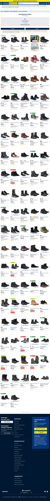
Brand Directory (17, 436)
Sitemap (15, 470)
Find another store (25, 24)
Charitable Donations (18, 482)
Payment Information (18, 449)
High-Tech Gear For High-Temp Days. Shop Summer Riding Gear (25, 0)
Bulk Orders (16, 447)
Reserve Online (17, 427)
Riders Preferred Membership (19, 425)
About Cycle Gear (17, 478)
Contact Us (16, 443)
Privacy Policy (16, 466)
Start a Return (7, 422)
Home (2, 11)
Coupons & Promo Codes (18, 434)
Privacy (35, 445)
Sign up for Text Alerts (41, 432)
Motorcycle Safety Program (19, 465)
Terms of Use (16, 468)
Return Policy (16, 453)
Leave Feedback (7, 433)
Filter (12, 28)
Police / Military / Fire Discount (19, 461)
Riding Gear (6, 11)
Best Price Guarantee (18, 445)
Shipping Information (18, 457)
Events (15, 430)
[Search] (28, 3)
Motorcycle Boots (14, 11)
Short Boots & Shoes (22, 11)
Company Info (18, 476)
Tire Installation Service (18, 429)
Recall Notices (16, 451)
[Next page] (29, 412)
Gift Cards (16, 432)
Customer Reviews (17, 463)
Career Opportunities (18, 480)
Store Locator (16, 423)
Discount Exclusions (17, 459)
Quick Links (17, 419)
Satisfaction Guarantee (18, 455)
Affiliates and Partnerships (19, 484)
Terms (45, 444)
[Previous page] (20, 412)
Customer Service (19, 441)
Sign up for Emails (41, 428)
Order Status (16, 421)
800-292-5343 (5, 419)
